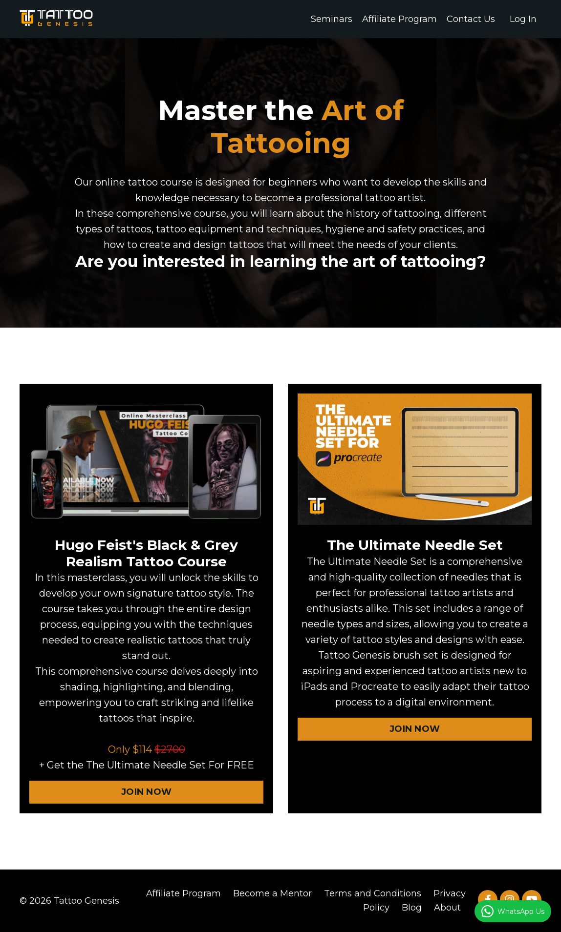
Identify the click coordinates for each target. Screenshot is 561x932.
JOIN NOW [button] (146, 792)
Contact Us (471, 19)
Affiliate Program (399, 19)
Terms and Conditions (372, 893)
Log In (523, 19)
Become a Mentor (272, 893)
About (447, 907)
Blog (412, 907)
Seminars (331, 19)
